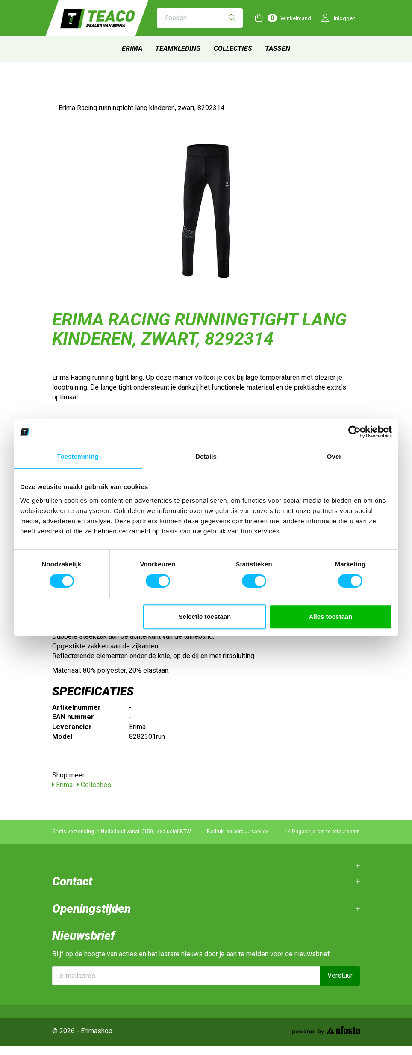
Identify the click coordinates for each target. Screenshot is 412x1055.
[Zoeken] (232, 18)
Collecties (233, 48)
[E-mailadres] (186, 975)
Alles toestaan (331, 616)
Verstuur (340, 975)
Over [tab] (334, 456)
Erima (132, 48)
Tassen (277, 48)
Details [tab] (206, 456)
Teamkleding (178, 48)
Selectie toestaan (205, 616)
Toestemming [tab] (78, 456)
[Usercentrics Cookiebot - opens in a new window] (354, 431)
